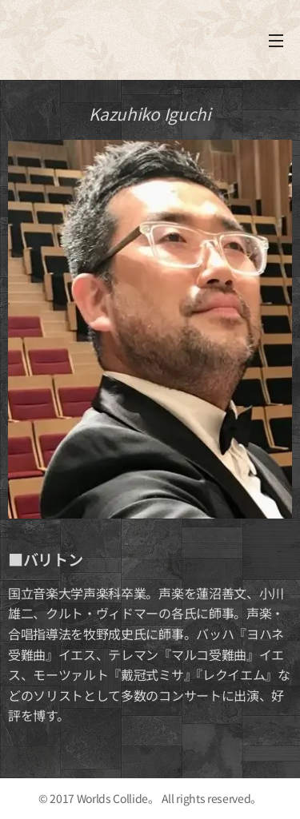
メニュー (276, 41)
